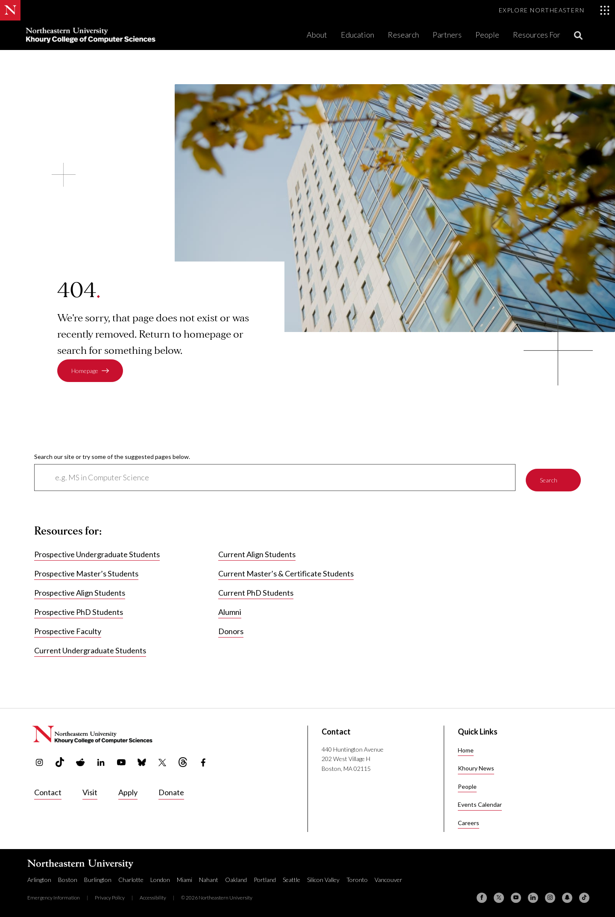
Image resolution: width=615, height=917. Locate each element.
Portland (265, 878)
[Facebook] (482, 896)
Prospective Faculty (67, 630)
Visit (89, 791)
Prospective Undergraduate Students (97, 553)
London (160, 878)
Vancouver (388, 878)
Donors (230, 630)
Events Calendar (480, 803)
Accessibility (153, 896)
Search (548, 477)
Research (403, 34)
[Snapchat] (567, 896)
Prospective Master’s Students (86, 572)
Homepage (84, 370)
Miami (184, 878)
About (317, 34)
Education (357, 34)
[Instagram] (550, 896)
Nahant (208, 878)
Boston (67, 878)
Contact (48, 791)
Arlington (39, 878)
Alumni (229, 611)
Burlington (97, 878)
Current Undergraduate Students (90, 649)
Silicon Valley (323, 878)
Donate (171, 791)
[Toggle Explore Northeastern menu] (554, 10)
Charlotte (131, 878)
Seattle (291, 878)
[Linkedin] (533, 896)
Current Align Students (257, 553)
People (487, 34)
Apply (128, 791)
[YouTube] (516, 896)
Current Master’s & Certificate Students (286, 572)
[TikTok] (584, 896)
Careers (468, 821)
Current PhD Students (255, 592)
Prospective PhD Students (78, 611)
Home (466, 748)
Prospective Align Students (79, 592)
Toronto (357, 878)
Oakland (236, 878)
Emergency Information (53, 896)
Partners (447, 34)
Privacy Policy (110, 896)
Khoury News (476, 767)
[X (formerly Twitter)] (499, 896)
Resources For (536, 34)
